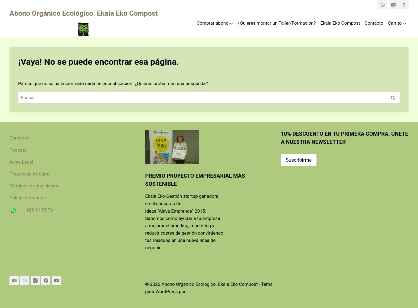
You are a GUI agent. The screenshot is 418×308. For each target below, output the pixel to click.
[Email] (393, 4)
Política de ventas (27, 197)
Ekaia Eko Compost (340, 23)
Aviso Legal (21, 162)
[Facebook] (45, 280)
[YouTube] (56, 280)
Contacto (374, 23)
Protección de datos (32, 174)
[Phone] (404, 4)
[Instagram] (35, 280)
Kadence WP (200, 291)
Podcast (17, 150)
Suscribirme (299, 160)
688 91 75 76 (39, 210)
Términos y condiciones (33, 186)
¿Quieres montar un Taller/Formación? (277, 23)
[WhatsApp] (382, 4)
